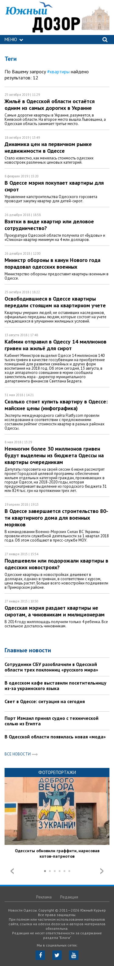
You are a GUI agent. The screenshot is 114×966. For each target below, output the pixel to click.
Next (101, 871)
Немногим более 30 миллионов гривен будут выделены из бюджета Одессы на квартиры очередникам (54, 455)
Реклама (44, 897)
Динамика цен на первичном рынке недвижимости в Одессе (48, 147)
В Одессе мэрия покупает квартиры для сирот (54, 186)
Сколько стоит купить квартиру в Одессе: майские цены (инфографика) (56, 405)
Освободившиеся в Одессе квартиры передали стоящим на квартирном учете (55, 302)
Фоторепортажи (57, 772)
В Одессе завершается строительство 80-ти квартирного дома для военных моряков (56, 517)
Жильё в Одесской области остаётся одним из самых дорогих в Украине (50, 104)
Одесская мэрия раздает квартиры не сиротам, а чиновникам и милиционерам (55, 611)
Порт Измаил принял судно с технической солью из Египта (51, 721)
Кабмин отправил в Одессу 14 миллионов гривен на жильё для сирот (55, 345)
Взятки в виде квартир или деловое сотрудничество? (49, 225)
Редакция (69, 897)
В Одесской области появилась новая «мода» (55, 737)
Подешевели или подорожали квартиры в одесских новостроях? (56, 564)
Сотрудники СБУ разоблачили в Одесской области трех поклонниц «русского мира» (51, 667)
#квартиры (58, 71)
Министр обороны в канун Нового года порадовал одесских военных (52, 263)
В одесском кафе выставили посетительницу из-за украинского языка (55, 685)
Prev (12, 871)
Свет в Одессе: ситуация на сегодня (45, 701)
